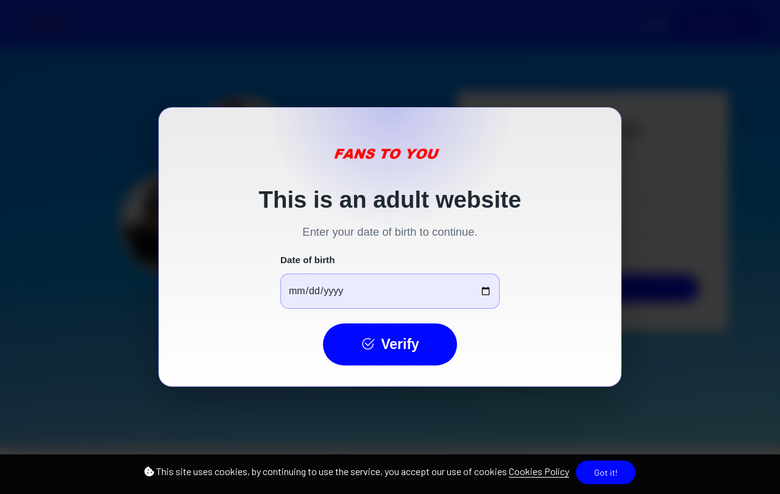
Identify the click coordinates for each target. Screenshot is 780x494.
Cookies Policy (539, 471)
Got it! (605, 472)
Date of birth (307, 260)
